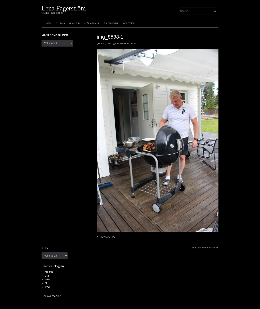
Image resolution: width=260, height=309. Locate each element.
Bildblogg (111, 23)
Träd (47, 287)
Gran (47, 275)
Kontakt (128, 23)
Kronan (49, 271)
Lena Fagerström (64, 8)
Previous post (107, 237)
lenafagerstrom (125, 43)
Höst (47, 279)
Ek (46, 283)
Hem (48, 23)
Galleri (74, 23)
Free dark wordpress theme (205, 247)
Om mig (60, 23)
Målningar (91, 23)
